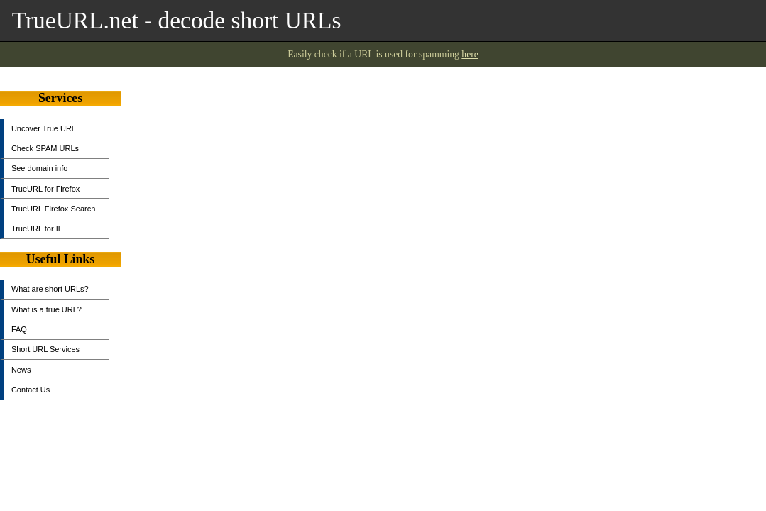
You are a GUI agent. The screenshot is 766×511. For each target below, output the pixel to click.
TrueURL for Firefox (45, 189)
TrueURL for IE (37, 228)
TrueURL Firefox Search (53, 208)
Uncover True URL (43, 128)
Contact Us (30, 389)
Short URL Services (45, 349)
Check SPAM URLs (45, 148)
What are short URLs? (50, 289)
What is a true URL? (46, 309)
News (21, 370)
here (469, 54)
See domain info (39, 168)
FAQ (19, 329)
